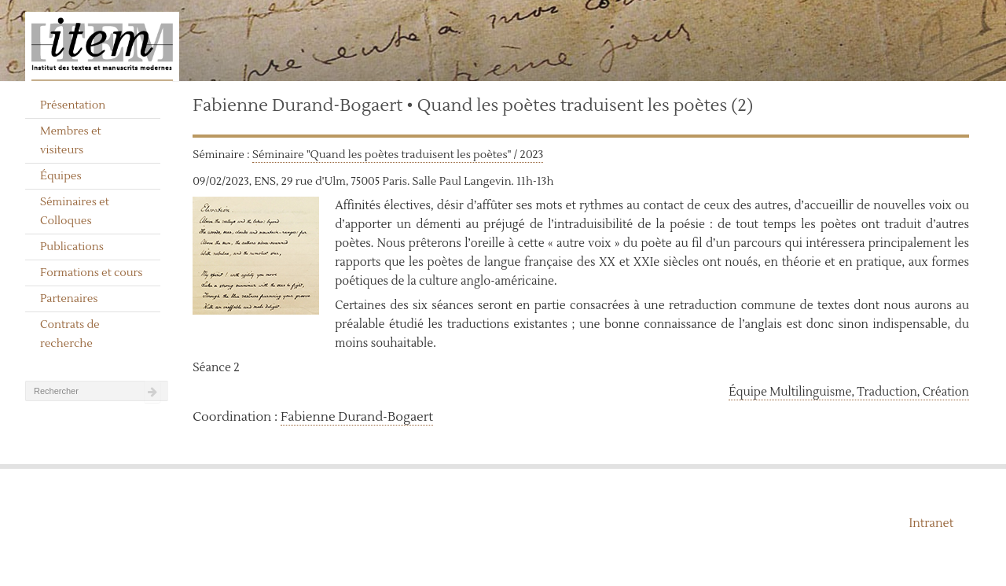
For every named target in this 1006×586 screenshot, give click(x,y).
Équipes (61, 176)
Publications (72, 247)
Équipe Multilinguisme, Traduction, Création (849, 392)
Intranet (931, 523)
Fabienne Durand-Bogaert (357, 417)
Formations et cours (91, 273)
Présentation (72, 105)
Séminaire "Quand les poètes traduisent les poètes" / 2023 (397, 155)
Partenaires (69, 299)
